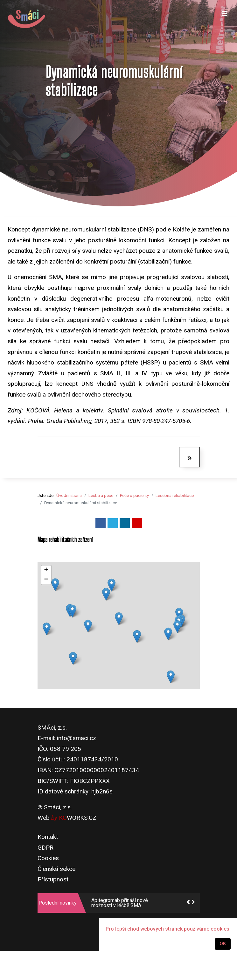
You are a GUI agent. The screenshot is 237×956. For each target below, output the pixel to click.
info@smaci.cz (76, 738)
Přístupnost (53, 879)
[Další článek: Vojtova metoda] (189, 457)
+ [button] (46, 570)
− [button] (46, 580)
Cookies (48, 858)
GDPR (45, 847)
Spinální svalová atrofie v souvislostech (164, 410)
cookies (220, 929)
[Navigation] (224, 19)
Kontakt (48, 836)
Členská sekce (56, 868)
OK (223, 943)
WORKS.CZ (77, 817)
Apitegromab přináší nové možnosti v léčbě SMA (119, 903)
